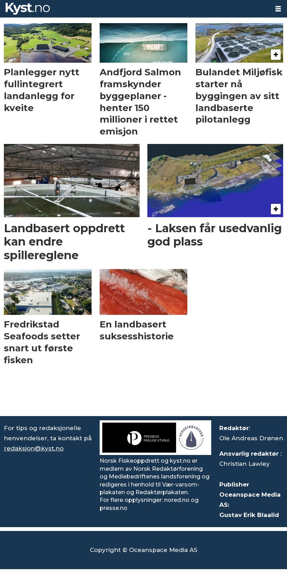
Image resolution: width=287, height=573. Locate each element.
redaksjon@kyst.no (34, 448)
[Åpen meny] (278, 9)
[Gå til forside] (28, 9)
